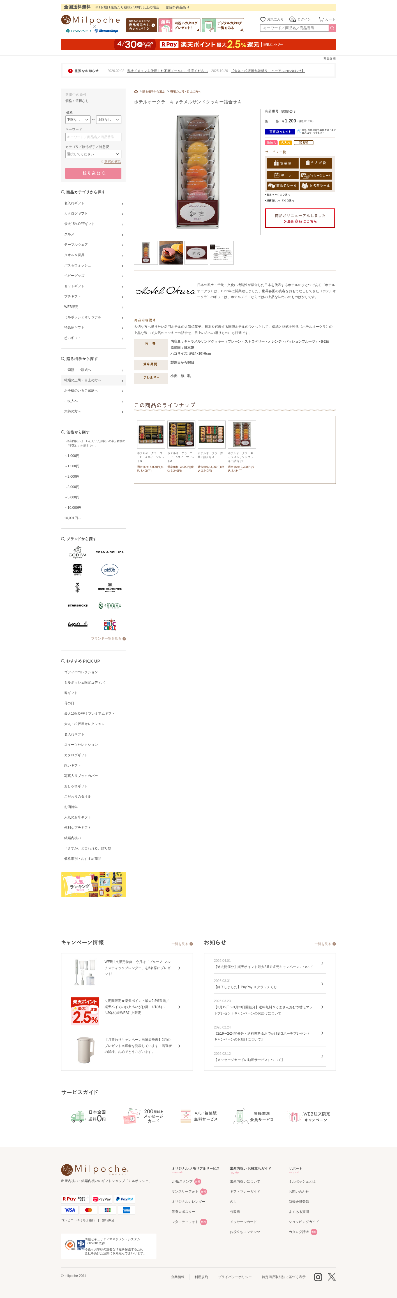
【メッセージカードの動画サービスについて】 (249, 1060)
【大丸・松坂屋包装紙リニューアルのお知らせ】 (268, 71)
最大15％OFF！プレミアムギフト (89, 714)
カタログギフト (76, 755)
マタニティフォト (185, 1222)
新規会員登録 (299, 1202)
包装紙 (235, 1212)
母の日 (69, 703)
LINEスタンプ (182, 1181)
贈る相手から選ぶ (153, 91)
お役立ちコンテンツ (245, 1232)
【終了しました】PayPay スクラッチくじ (245, 987)
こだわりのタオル (77, 796)
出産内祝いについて (245, 1181)
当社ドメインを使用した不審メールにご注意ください (167, 71)
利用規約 (201, 1277)
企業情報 (177, 1277)
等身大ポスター (183, 1212)
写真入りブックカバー (81, 776)
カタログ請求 (299, 1232)
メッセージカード (243, 1222)
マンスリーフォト (185, 1191)
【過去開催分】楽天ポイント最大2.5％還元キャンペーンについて (263, 967)
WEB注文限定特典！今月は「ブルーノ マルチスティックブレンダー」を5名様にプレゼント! (137, 968)
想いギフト (72, 765)
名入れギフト (74, 734)
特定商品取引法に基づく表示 (284, 1277)
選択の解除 (112, 162)
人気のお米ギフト (77, 817)
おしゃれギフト (76, 786)
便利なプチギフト (77, 828)
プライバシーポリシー (235, 1277)
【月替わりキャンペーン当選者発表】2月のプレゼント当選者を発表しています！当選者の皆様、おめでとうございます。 (138, 1046)
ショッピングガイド (304, 1222)
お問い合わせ (299, 1191)
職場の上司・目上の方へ (185, 91)
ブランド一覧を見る (106, 638)
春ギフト (71, 693)
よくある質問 (299, 1212)
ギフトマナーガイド (245, 1191)
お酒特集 (71, 807)
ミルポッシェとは (302, 1181)
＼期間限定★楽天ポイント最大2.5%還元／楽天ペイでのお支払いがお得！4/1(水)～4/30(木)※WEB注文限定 (137, 1007)
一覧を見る (180, 944)
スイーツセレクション (81, 745)
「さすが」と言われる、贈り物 (87, 848)
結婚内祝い (72, 838)
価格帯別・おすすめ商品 (82, 859)
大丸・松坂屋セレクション (84, 724)
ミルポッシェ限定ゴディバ (84, 682)
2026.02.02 (115, 71)
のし (233, 1202)
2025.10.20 (219, 71)
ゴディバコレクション (81, 672)
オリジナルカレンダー (188, 1202)
